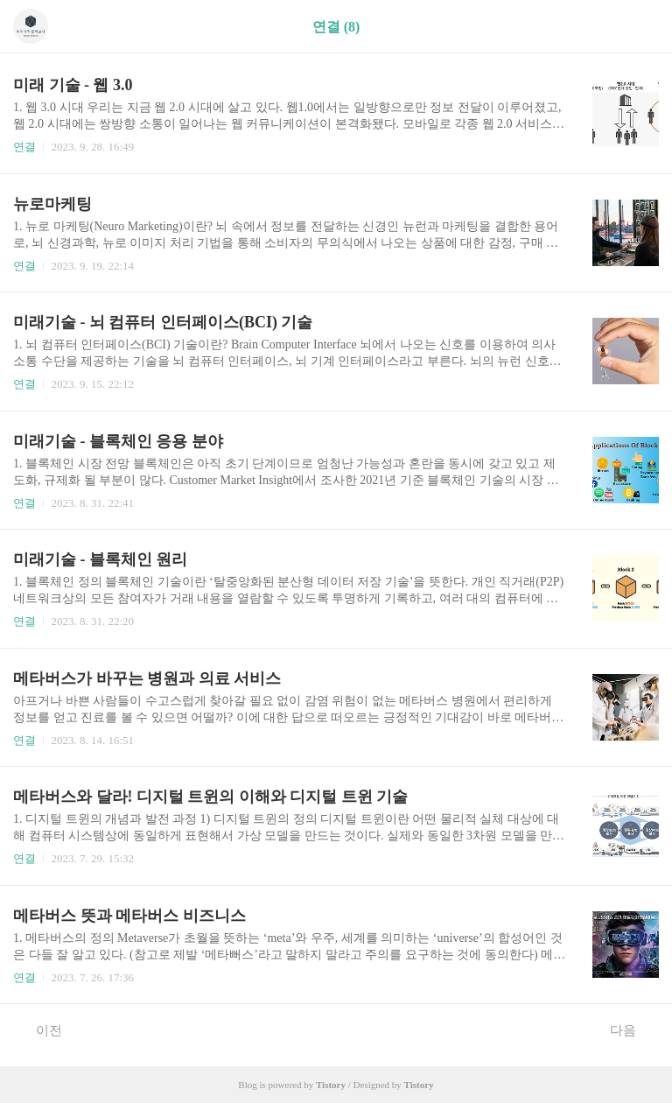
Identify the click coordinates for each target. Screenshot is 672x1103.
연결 (24, 146)
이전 (40, 1029)
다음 (632, 1029)
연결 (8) (336, 26)
